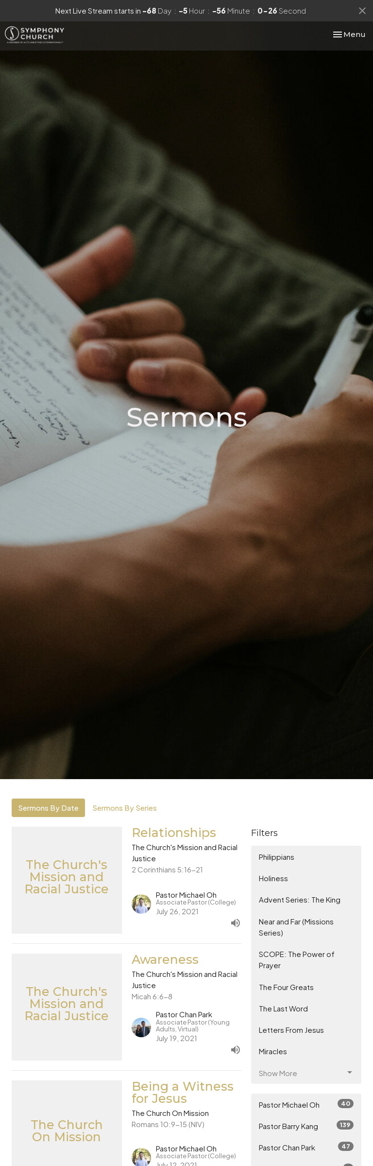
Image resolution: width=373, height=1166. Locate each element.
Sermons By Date (48, 807)
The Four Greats (286, 987)
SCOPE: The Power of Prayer (297, 959)
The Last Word (283, 1008)
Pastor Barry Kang (306, 1125)
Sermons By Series (124, 807)
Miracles (273, 1051)
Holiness (273, 878)
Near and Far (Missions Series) (296, 927)
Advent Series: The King (299, 899)
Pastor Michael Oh (306, 1104)
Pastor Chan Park (306, 1147)
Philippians (276, 856)
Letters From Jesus (291, 1029)
